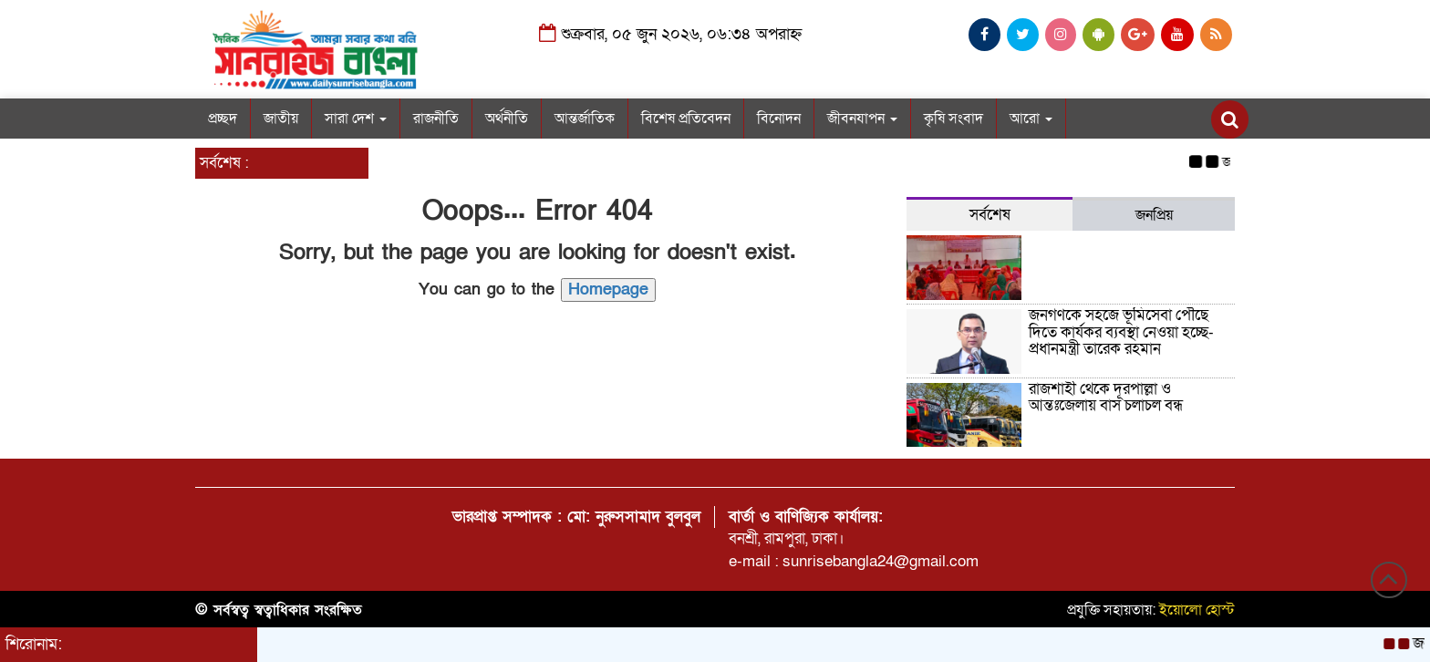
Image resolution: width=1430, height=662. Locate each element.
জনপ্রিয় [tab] (1154, 215)
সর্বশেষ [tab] (989, 214)
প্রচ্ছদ (222, 119)
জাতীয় (281, 119)
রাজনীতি (436, 119)
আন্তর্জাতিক (584, 119)
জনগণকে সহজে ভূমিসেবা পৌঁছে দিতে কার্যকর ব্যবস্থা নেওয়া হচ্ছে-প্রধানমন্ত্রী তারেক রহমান (1121, 332)
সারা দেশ (356, 119)
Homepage (608, 289)
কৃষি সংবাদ (953, 119)
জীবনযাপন (862, 119)
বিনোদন (779, 119)
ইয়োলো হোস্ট (1197, 610)
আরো (1031, 119)
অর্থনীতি (506, 119)
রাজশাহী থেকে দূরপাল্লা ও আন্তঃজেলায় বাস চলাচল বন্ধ (1106, 397)
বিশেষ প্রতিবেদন (686, 119)
